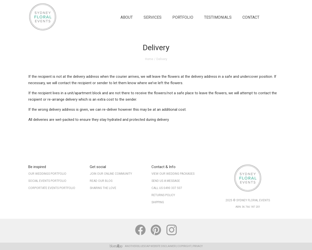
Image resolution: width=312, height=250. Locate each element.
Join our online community (111, 173)
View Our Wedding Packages (172, 173)
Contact (250, 17)
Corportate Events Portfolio (51, 188)
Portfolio (182, 17)
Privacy (198, 246)
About (126, 17)
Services (153, 17)
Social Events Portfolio (47, 181)
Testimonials (218, 17)
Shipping (157, 202)
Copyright (184, 246)
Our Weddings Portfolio (47, 173)
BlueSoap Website (149, 246)
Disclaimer (168, 246)
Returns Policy (163, 195)
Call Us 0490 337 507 (166, 188)
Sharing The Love (103, 188)
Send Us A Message (165, 181)
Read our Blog (101, 181)
